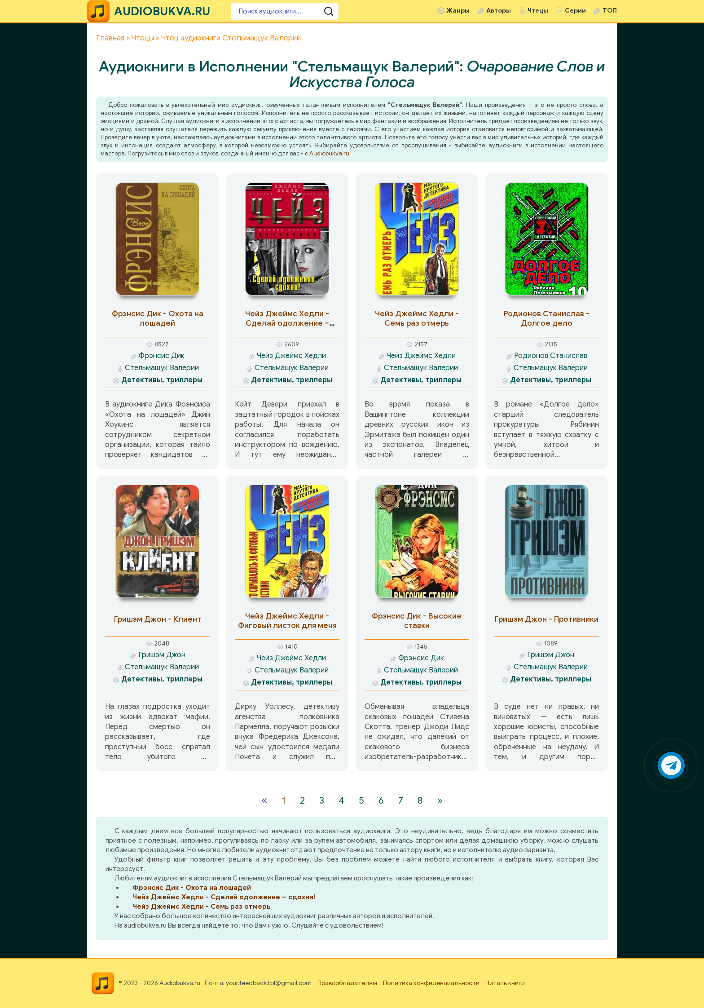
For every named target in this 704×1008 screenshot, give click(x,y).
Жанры (458, 10)
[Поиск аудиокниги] (285, 11)
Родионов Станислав (550, 355)
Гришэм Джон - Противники (546, 619)
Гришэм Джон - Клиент (157, 619)
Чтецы (538, 10)
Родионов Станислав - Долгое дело (547, 318)
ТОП (610, 10)
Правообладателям (347, 983)
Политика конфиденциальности (431, 983)
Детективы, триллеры (161, 380)
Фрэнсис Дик (162, 355)
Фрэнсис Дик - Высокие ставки (417, 620)
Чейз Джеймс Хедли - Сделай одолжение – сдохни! (287, 323)
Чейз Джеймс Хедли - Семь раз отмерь (417, 318)
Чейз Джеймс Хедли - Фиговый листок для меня (287, 620)
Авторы (498, 10)
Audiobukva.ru (329, 153)
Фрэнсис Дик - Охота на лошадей (157, 318)
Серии (575, 10)
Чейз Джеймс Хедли (291, 355)
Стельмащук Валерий (162, 367)
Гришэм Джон (161, 654)
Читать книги (505, 983)
